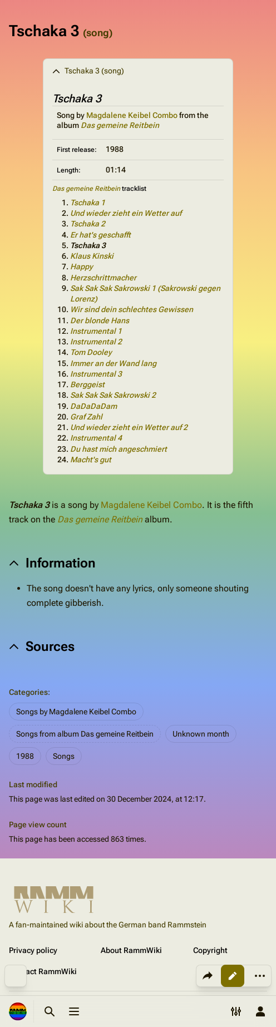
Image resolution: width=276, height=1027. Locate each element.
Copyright (210, 950)
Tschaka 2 (87, 223)
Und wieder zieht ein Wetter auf (125, 213)
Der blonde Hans (99, 320)
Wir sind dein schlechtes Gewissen (131, 309)
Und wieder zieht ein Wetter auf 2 (129, 427)
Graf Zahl (86, 416)
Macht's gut (90, 459)
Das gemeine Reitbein (120, 125)
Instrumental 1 (96, 331)
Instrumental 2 (96, 341)
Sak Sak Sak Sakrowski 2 (113, 395)
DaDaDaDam (93, 406)
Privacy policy (33, 950)
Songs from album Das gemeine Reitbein (85, 733)
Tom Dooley (91, 352)
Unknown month (200, 733)
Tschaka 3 (88, 245)
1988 (25, 756)
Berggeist (87, 384)
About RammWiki (131, 950)
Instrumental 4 (96, 437)
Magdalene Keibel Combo (132, 115)
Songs (64, 756)
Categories (28, 692)
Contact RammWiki (43, 971)
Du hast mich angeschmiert (118, 449)
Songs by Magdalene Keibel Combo (76, 711)
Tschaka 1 (87, 202)
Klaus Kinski (92, 255)
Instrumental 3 (96, 373)
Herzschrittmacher (103, 277)
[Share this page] (207, 976)
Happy (81, 266)
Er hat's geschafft (100, 234)
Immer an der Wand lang (113, 363)
